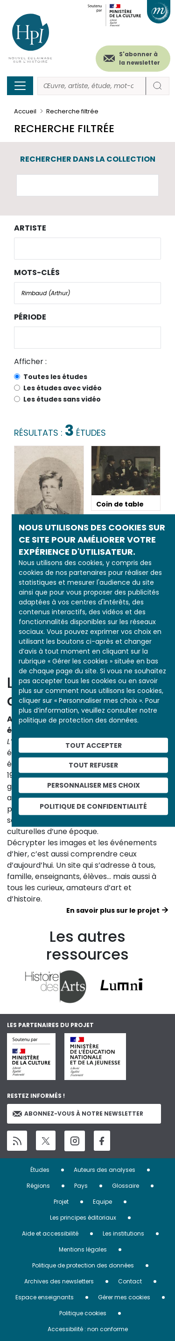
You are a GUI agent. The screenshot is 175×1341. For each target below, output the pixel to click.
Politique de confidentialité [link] (93, 806)
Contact (130, 1281)
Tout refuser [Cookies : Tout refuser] (93, 765)
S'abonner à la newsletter (139, 58)
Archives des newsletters (59, 1281)
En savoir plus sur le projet (113, 910)
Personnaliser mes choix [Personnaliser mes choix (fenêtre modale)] (93, 785)
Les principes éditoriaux (83, 1218)
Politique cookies (82, 1313)
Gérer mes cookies (124, 1297)
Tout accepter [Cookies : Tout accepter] (93, 745)
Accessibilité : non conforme (88, 1329)
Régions (38, 1186)
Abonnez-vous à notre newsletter (78, 1114)
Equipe (102, 1202)
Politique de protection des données (83, 1265)
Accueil (25, 111)
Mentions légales (83, 1249)
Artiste (30, 228)
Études (39, 1170)
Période (30, 317)
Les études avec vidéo (62, 388)
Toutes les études (55, 376)
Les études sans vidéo (62, 399)
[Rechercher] (91, 86)
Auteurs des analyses (104, 1170)
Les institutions (123, 1233)
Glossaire (125, 1186)
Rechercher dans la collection (87, 159)
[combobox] (87, 249)
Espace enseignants (44, 1297)
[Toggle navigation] (20, 85)
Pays (81, 1186)
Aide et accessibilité (50, 1233)
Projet (61, 1202)
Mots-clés (37, 272)
